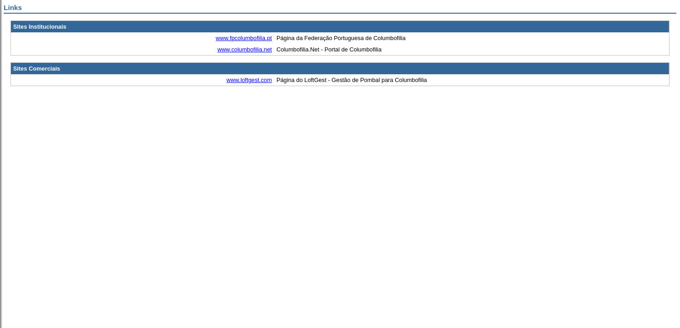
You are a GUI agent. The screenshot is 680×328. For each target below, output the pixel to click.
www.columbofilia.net (245, 49)
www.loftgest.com (249, 80)
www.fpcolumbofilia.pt (244, 38)
